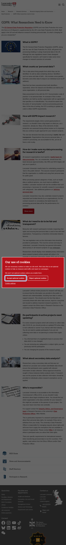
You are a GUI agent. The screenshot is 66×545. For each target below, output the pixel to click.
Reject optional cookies (37, 278)
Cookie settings (10, 283)
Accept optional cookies (15, 278)
